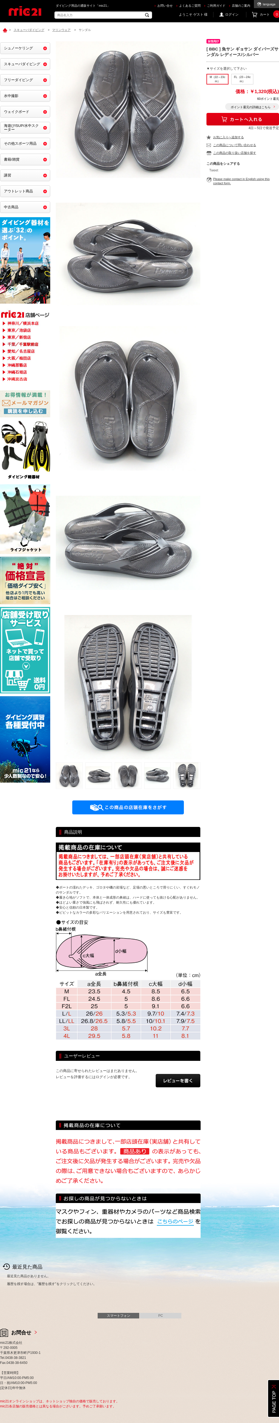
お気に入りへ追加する (228, 137)
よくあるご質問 (190, 5)
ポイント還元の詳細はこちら (251, 107)
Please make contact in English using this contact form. (241, 181)
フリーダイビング (18, 80)
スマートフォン (118, 1316)
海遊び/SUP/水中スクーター (21, 128)
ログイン (232, 14)
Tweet (213, 170)
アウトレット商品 (18, 191)
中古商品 (11, 207)
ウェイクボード (16, 112)
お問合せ (21, 1332)
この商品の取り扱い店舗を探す (234, 152)
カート (269, 14)
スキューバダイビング (22, 64)
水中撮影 (11, 96)
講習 (7, 175)
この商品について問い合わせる (234, 145)
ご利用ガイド (216, 5)
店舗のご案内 (241, 5)
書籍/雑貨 (12, 159)
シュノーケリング (18, 48)
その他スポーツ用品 (20, 143)
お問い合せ (165, 5)
